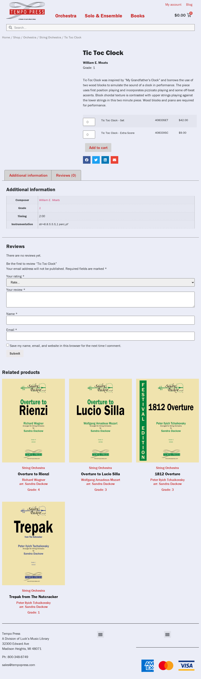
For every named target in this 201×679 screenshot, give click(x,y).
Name (11, 313)
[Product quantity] (89, 122)
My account (173, 4)
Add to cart (98, 147)
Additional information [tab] (28, 175)
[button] (87, 160)
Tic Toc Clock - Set (112, 120)
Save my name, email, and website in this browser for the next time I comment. (65, 345)
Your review (15, 289)
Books (138, 16)
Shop (16, 37)
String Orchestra (50, 37)
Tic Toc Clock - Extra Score (117, 132)
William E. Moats (49, 200)
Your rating (15, 276)
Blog (189, 4)
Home (6, 37)
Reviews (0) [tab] (66, 175)
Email (11, 329)
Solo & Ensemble (103, 16)
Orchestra (65, 16)
